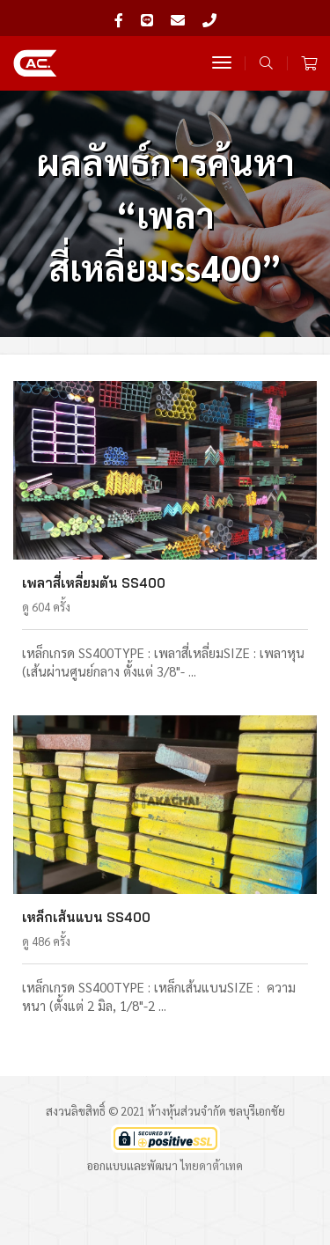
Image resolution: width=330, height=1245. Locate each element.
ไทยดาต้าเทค (211, 1165)
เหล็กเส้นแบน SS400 (86, 917)
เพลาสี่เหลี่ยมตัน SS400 (93, 583)
